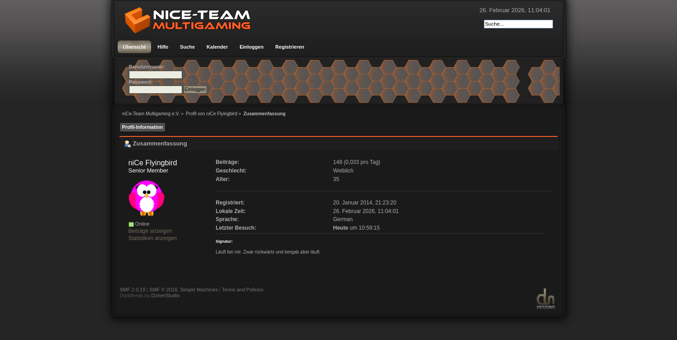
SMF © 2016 (163, 289)
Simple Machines (199, 289)
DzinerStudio (165, 295)
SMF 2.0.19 (133, 289)
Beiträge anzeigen (150, 231)
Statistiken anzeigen (153, 238)
